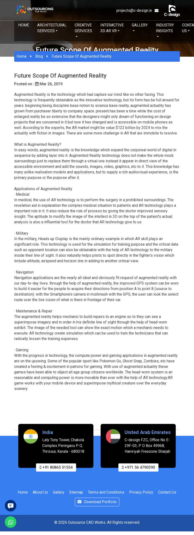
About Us (40, 494)
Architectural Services (52, 28)
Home (23, 25)
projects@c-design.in (137, 10)
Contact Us (167, 494)
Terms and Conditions (106, 494)
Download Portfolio (97, 503)
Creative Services (83, 28)
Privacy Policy (141, 494)
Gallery (140, 25)
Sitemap (76, 494)
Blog (39, 56)
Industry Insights (165, 28)
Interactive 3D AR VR (112, 28)
